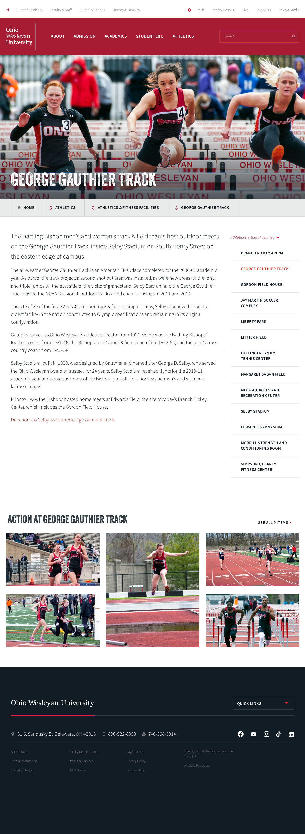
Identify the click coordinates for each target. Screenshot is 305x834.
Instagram (267, 734)
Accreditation (20, 751)
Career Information (24, 761)
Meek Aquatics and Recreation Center (260, 392)
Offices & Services (81, 761)
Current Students (29, 10)
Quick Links (249, 703)
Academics (116, 36)
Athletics (183, 36)
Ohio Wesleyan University (21, 42)
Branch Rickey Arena (262, 253)
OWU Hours (77, 770)
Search (293, 36)
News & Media (288, 10)
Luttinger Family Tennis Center (258, 355)
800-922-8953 (122, 734)
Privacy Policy (135, 761)
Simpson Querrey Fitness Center (258, 466)
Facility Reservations (83, 751)
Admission (85, 36)
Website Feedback (197, 765)
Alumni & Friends (92, 10)
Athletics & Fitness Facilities (128, 207)
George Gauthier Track (205, 207)
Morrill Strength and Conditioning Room (264, 445)
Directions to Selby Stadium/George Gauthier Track (62, 419)
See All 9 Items (273, 522)
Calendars (263, 10)
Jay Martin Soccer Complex (259, 303)
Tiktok (278, 734)
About (58, 36)
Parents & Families (126, 10)
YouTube (254, 734)
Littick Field (254, 337)
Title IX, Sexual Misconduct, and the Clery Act (208, 754)
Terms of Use (135, 770)
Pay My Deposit (223, 10)
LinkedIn (291, 734)
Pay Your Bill (134, 751)
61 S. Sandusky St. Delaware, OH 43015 (56, 734)
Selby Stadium (255, 411)
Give (245, 10)
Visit (201, 10)
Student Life (150, 36)
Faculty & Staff (61, 10)
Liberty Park (254, 321)
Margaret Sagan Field (263, 374)
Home (29, 207)
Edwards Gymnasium (261, 427)
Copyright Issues (22, 770)
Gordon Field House (262, 284)
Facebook (241, 734)
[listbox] (263, 703)
